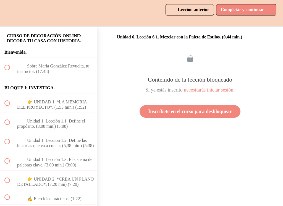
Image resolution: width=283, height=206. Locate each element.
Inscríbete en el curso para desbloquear (190, 111)
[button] (10, 13)
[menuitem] (48, 13)
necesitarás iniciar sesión (208, 90)
